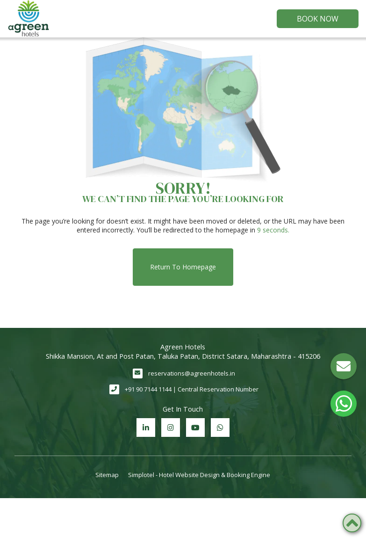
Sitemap (107, 475)
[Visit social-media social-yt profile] (195, 427)
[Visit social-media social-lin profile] (145, 427)
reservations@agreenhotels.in (191, 373)
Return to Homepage (183, 266)
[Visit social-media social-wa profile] (220, 427)
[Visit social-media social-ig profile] (170, 427)
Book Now (317, 19)
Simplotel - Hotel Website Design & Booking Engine (199, 475)
